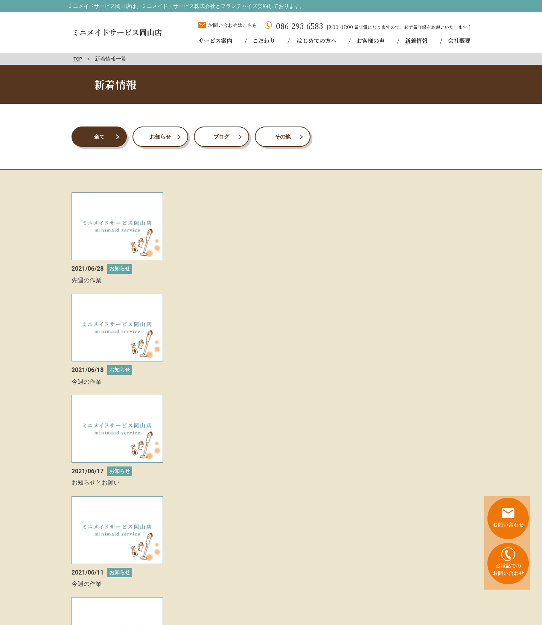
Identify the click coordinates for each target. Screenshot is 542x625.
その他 (283, 136)
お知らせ (160, 136)
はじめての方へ (378, 587)
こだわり (338, 587)
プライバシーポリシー (439, 596)
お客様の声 (421, 587)
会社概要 (391, 596)
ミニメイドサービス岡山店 (119, 32)
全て (99, 136)
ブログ (221, 136)
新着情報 (455, 587)
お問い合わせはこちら (232, 25)
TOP (78, 59)
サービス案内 (301, 587)
